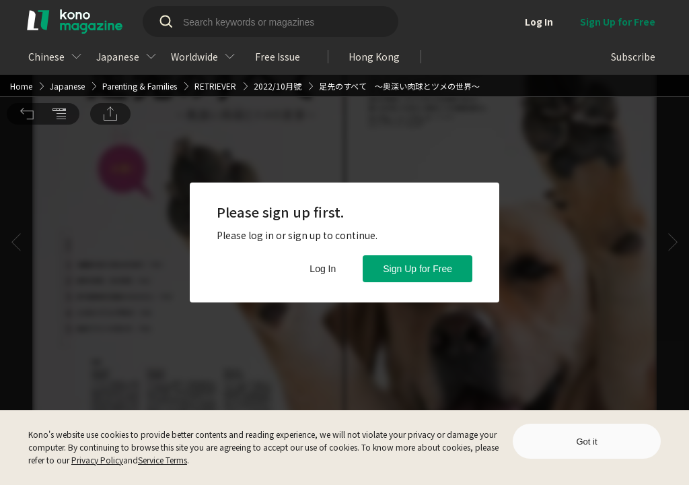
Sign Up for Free (417, 268)
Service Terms (162, 459)
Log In (323, 268)
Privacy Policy (97, 459)
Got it (586, 442)
